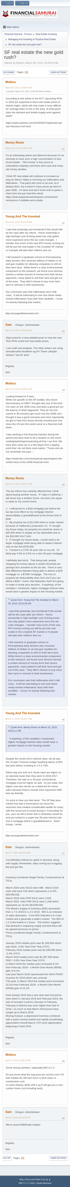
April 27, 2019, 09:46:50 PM (17, 1117)
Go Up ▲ (46, 1179)
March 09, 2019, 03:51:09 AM (18, 222)
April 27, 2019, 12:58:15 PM (17, 1060)
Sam (8, 324)
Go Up (6, 1158)
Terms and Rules (33, 1179)
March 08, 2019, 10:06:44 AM (18, 88)
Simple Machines (44, 1183)
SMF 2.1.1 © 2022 (26, 1183)
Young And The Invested (22, 216)
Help (21, 1179)
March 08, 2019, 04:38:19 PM (18, 148)
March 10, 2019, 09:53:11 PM (18, 484)
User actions (58, 72)
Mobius (10, 82)
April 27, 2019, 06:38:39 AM (17, 853)
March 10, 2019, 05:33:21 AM (18, 389)
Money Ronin (14, 142)
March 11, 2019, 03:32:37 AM (18, 719)
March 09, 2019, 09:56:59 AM (18, 330)
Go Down (8, 72)
